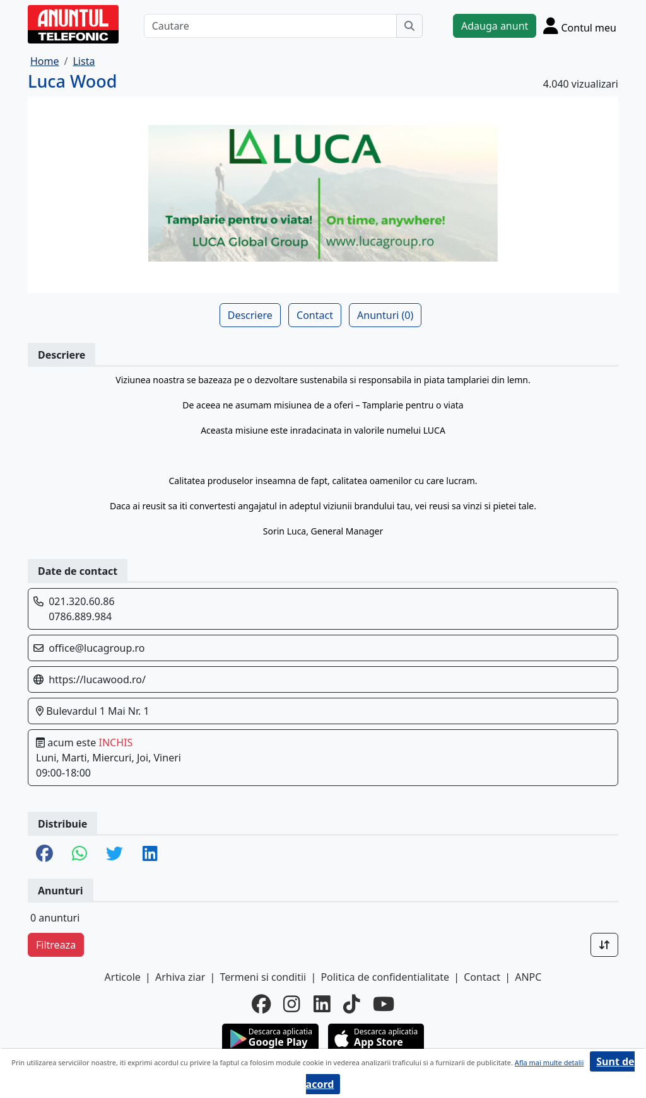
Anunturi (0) (385, 315)
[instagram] (291, 1004)
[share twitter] (114, 854)
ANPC (528, 977)
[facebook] (261, 1004)
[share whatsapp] (79, 854)
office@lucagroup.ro (96, 648)
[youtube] (383, 1004)
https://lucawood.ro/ (97, 679)
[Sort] (604, 945)
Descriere (250, 315)
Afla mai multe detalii (549, 1062)
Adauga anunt (494, 26)
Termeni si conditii (263, 977)
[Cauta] (409, 26)
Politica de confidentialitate (384, 977)
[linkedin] (322, 1004)
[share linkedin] (150, 854)
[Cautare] (270, 26)
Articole (123, 977)
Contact (315, 315)
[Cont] (579, 25)
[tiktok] (351, 1004)
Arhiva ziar (180, 977)
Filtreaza (56, 945)
